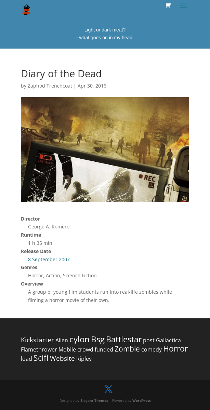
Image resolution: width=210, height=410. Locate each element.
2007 (64, 259)
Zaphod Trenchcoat (50, 85)
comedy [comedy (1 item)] (151, 349)
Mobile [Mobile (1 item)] (67, 349)
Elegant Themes (94, 400)
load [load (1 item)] (26, 358)
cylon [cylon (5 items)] (79, 339)
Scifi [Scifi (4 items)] (41, 358)
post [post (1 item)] (149, 340)
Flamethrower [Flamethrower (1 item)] (39, 349)
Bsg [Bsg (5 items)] (98, 339)
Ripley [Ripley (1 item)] (84, 358)
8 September (42, 259)
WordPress (141, 400)
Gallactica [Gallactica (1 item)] (168, 340)
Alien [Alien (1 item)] (61, 340)
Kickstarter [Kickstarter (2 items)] (37, 339)
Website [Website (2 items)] (62, 358)
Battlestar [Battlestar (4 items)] (124, 339)
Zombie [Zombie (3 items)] (127, 349)
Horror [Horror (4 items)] (175, 348)
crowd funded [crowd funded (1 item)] (95, 349)
